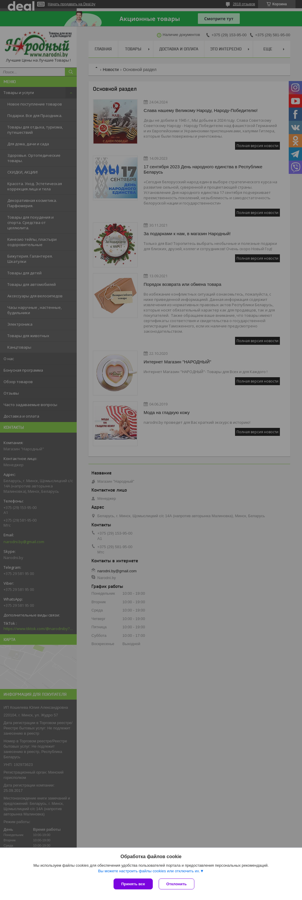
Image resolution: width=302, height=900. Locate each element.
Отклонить (176, 884)
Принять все (133, 884)
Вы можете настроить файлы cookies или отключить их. (149, 871)
